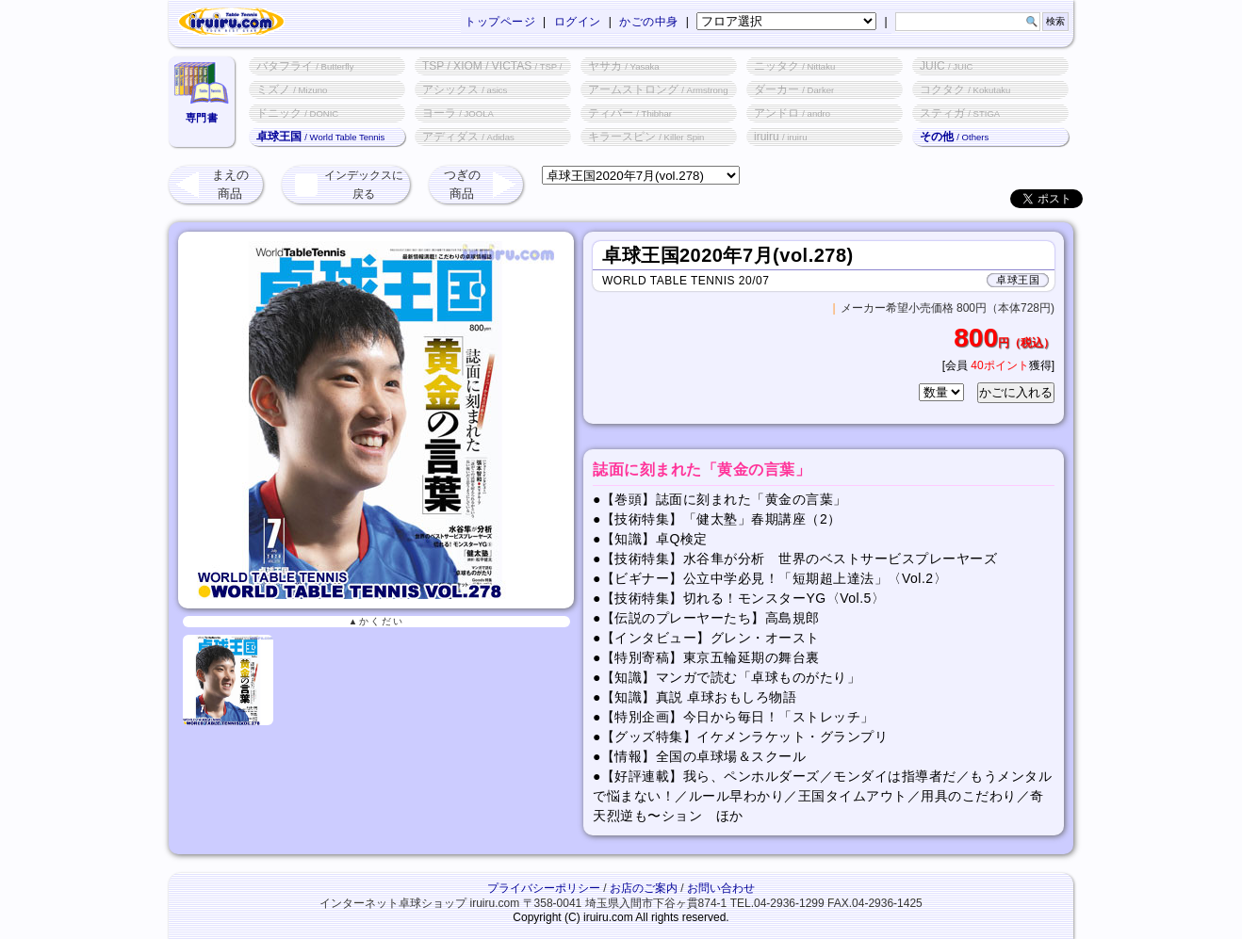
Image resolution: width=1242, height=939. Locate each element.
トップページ (500, 21)
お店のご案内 (644, 888)
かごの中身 (648, 21)
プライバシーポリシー (543, 888)
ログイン (577, 21)
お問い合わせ (721, 888)
